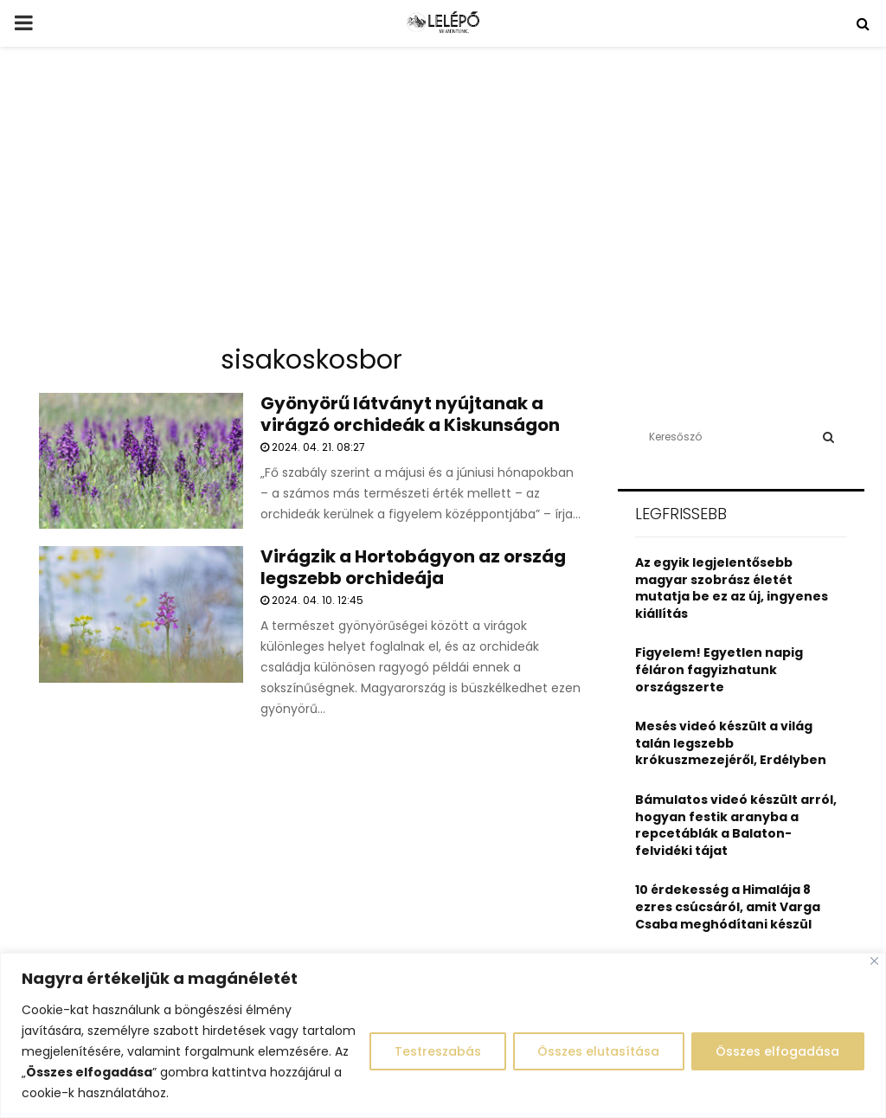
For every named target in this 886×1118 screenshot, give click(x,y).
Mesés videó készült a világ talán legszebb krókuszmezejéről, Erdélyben (730, 742)
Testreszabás (436, 1051)
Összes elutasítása (597, 1051)
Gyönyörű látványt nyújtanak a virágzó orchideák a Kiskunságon (410, 414)
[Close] (874, 961)
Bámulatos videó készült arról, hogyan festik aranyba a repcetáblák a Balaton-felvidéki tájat (736, 825)
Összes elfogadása (777, 1051)
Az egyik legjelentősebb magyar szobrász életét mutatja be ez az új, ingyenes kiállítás (731, 588)
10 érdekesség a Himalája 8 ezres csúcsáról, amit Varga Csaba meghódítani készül (727, 906)
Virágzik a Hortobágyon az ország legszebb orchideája (413, 567)
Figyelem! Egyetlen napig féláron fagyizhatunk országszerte (719, 669)
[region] (443, 1035)
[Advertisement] (443, 202)
